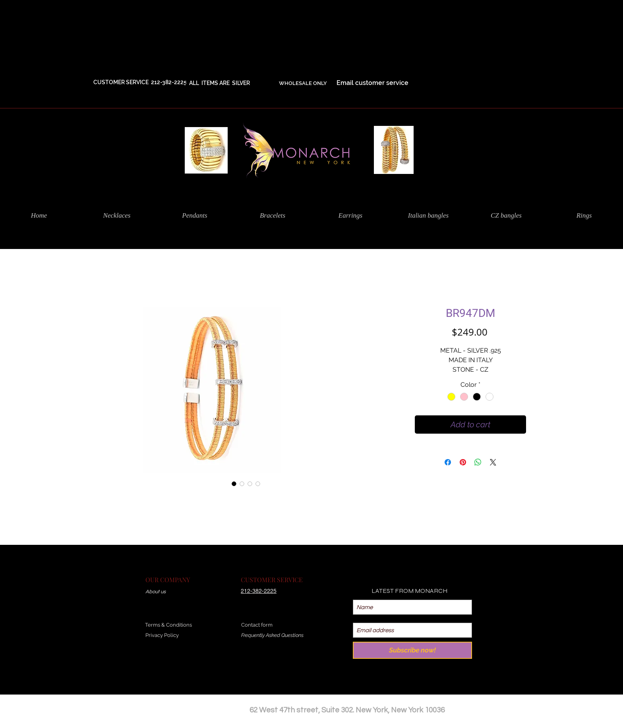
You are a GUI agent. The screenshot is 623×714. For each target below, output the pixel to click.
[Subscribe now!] (412, 650)
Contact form (257, 625)
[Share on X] (493, 462)
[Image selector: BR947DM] (234, 484)
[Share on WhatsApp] (478, 462)
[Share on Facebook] (448, 462)
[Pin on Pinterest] (463, 462)
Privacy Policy (162, 635)
